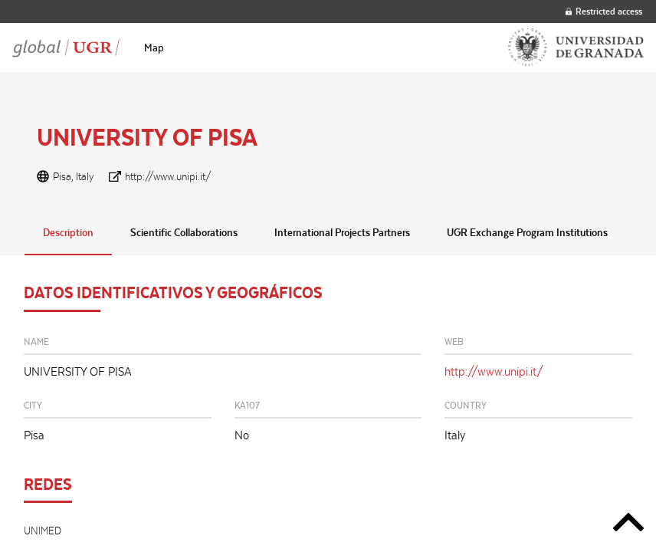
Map (154, 47)
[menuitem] (154, 47)
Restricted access (604, 11)
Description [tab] (68, 232)
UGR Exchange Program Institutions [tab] (527, 232)
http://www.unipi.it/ (168, 176)
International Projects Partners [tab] (342, 232)
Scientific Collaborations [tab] (184, 232)
